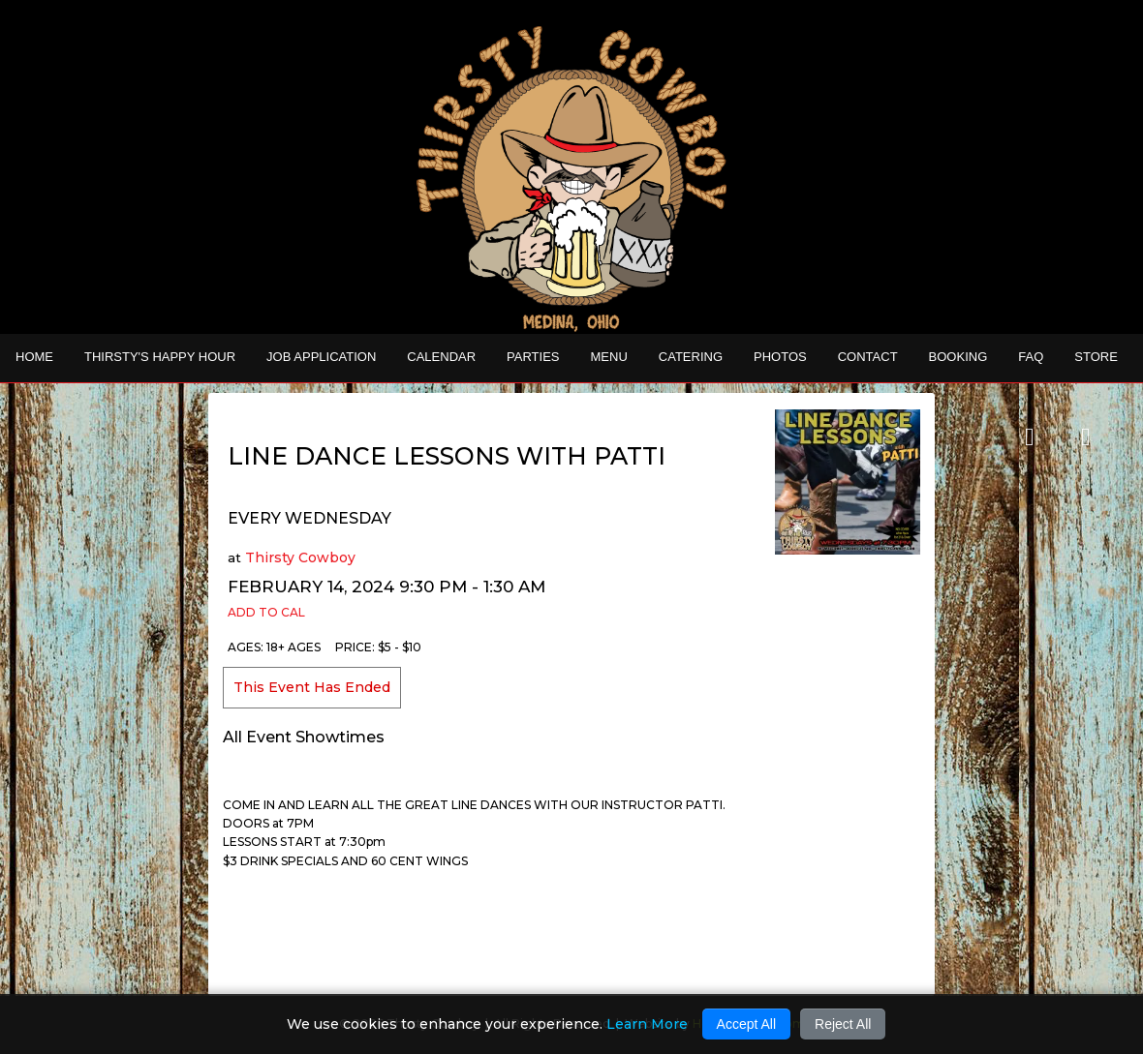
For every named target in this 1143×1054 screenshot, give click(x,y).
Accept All (746, 1024)
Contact (868, 356)
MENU (609, 356)
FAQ (1030, 356)
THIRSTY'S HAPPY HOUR (159, 356)
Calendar (441, 356)
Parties (533, 356)
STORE (1096, 356)
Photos (780, 356)
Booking (958, 356)
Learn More (647, 1024)
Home (34, 356)
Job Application (321, 356)
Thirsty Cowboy (300, 557)
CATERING (691, 356)
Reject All (843, 1024)
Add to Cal (266, 612)
